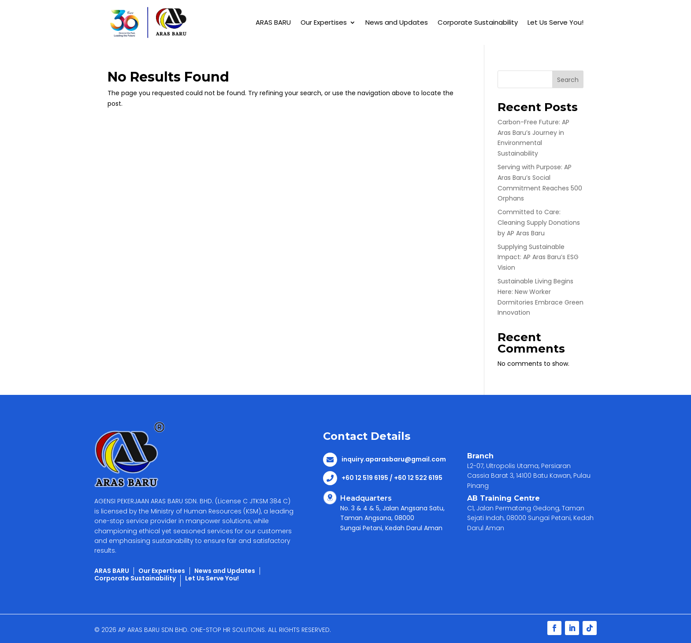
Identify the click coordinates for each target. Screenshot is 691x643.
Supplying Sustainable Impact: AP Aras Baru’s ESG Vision (538, 257)
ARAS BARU (273, 22)
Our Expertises (324, 22)
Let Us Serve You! (555, 22)
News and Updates (396, 22)
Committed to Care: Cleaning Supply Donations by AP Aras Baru (539, 223)
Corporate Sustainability (478, 22)
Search (568, 79)
